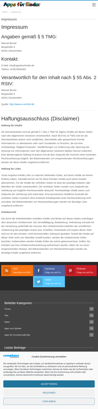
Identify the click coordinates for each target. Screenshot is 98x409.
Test (6, 315)
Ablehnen (49, 394)
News (7, 321)
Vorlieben (49, 403)
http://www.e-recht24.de (21, 104)
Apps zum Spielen (12, 328)
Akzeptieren (49, 385)
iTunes (7, 308)
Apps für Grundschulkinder (17, 334)
